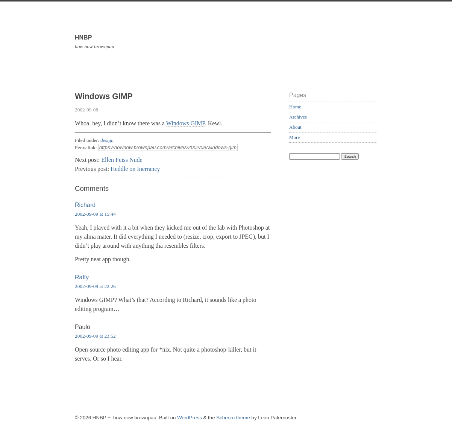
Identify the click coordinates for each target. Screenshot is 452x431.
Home (295, 107)
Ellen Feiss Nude (121, 160)
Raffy (82, 277)
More (294, 137)
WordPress (189, 417)
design (107, 140)
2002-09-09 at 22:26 (95, 286)
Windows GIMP (185, 123)
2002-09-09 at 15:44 (95, 214)
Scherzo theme (233, 417)
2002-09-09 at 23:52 (95, 336)
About (295, 127)
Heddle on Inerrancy (135, 169)
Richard (85, 205)
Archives (298, 117)
